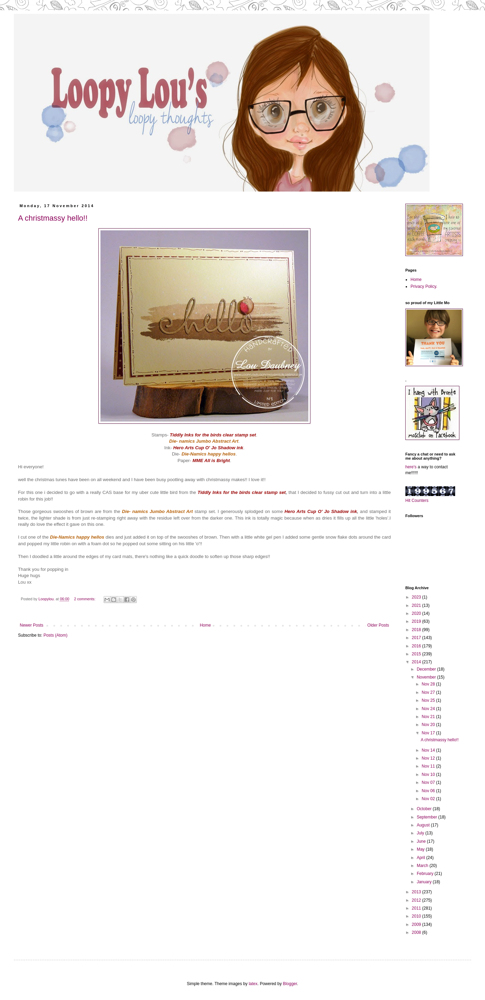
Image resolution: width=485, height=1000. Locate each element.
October (425, 808)
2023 (417, 597)
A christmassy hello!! (53, 218)
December (427, 669)
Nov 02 (429, 798)
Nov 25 (429, 700)
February (425, 873)
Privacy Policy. (424, 286)
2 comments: (85, 599)
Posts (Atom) (55, 635)
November (427, 677)
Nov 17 (429, 733)
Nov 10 (429, 774)
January (425, 881)
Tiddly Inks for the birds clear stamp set (241, 492)
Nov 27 (429, 692)
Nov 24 (429, 708)
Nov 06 (429, 790)
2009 (417, 924)
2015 (417, 654)
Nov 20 (429, 724)
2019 (417, 621)
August (424, 825)
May (421, 849)
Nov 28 (429, 684)
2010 (417, 916)
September (427, 817)
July (421, 833)
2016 (417, 646)
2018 (417, 629)
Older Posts (378, 625)
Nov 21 (429, 716)
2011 (417, 908)
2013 (417, 892)
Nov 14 (429, 750)
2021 (417, 605)
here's (410, 466)
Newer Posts (31, 625)
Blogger (290, 983)
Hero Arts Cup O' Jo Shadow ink (320, 511)
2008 (417, 932)
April (421, 857)
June (422, 841)
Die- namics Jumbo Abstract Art (157, 511)
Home (205, 625)
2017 (417, 637)
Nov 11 (429, 766)
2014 (417, 662)
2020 (417, 613)
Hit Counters (417, 500)
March (423, 865)
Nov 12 (429, 758)
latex (253, 983)
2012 (417, 900)
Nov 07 (429, 782)
